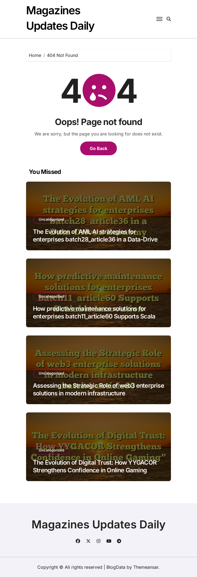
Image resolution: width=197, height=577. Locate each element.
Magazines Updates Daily (99, 524)
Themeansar (145, 567)
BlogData (115, 567)
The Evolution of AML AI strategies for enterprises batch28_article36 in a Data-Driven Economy (97, 239)
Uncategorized (51, 219)
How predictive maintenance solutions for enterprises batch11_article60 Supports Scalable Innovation (98, 316)
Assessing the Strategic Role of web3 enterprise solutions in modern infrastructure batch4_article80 (98, 393)
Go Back (98, 148)
